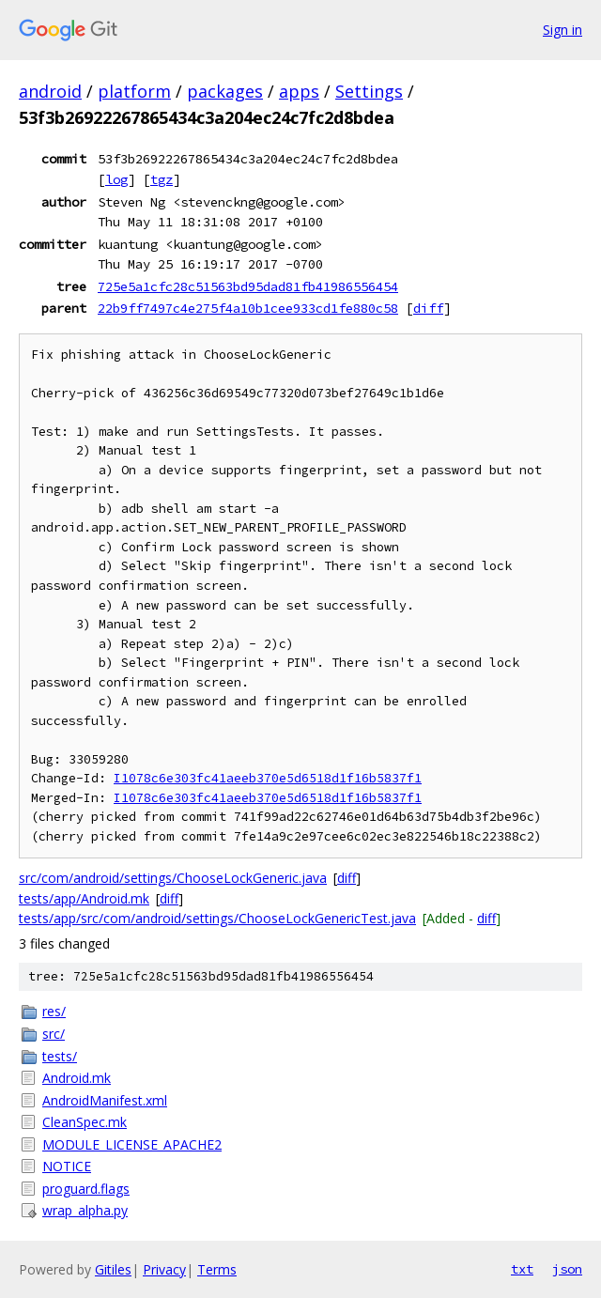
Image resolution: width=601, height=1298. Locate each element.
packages (225, 91)
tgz (161, 179)
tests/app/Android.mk (84, 898)
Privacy (164, 1269)
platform (134, 91)
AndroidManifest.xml (104, 1100)
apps (299, 91)
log (116, 179)
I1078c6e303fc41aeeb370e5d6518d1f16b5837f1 (268, 778)
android (50, 91)
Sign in (562, 30)
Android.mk (76, 1078)
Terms (217, 1269)
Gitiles (113, 1269)
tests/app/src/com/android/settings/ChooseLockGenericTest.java (217, 918)
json (567, 1268)
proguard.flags (86, 1189)
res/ (54, 1011)
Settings (369, 91)
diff (428, 308)
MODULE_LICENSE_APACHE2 (132, 1144)
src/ (53, 1034)
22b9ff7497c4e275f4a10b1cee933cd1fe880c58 (248, 308)
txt (522, 1268)
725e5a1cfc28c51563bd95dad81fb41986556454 (248, 286)
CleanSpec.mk (84, 1122)
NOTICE (66, 1166)
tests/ (59, 1056)
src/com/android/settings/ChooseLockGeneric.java (173, 878)
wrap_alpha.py (85, 1210)
